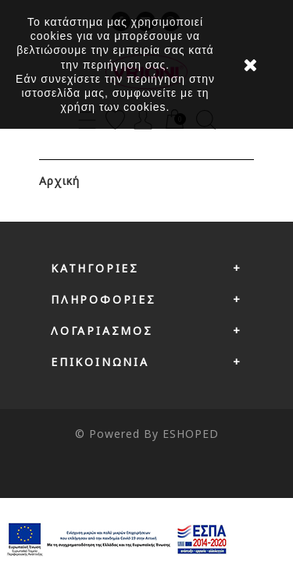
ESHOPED (191, 433)
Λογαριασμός (102, 330)
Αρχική (59, 180)
